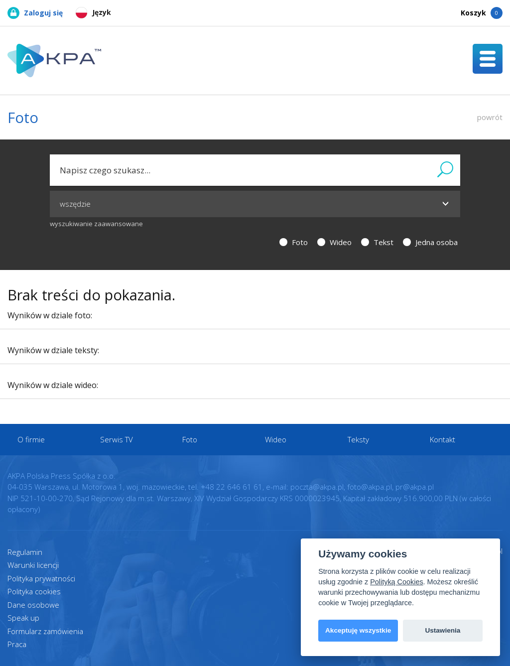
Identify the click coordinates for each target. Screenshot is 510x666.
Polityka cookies (34, 591)
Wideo (334, 242)
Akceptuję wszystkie (358, 630)
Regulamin (24, 552)
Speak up (23, 618)
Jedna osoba (430, 242)
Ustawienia (442, 630)
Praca (16, 644)
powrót (490, 117)
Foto (293, 242)
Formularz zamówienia (45, 631)
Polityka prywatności (41, 578)
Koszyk (482, 13)
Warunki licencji (33, 565)
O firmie (31, 439)
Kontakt (442, 439)
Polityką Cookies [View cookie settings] (396, 582)
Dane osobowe (33, 605)
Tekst (377, 242)
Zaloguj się (35, 13)
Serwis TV (116, 439)
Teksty (358, 439)
